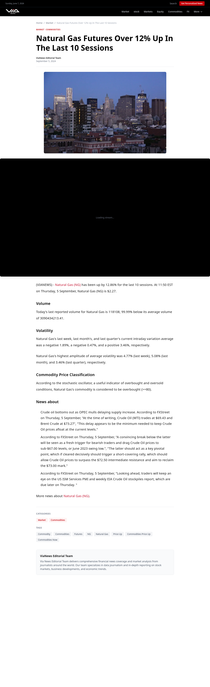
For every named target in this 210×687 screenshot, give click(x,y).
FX (188, 11)
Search (173, 3)
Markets (148, 11)
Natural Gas (102, 534)
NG (89, 534)
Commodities (175, 11)
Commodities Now (47, 539)
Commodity (44, 534)
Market (125, 11)
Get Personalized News (192, 3)
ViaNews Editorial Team (48, 57)
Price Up (117, 534)
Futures (78, 534)
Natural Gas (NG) (68, 285)
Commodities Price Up (138, 534)
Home (39, 22)
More (198, 11)
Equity (160, 11)
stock (136, 11)
